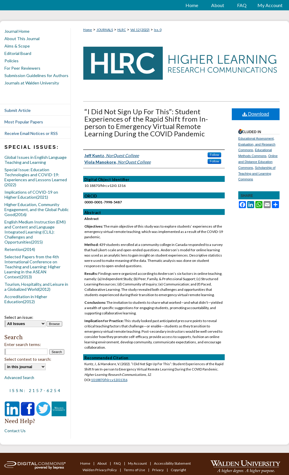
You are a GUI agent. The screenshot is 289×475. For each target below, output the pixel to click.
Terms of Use (135, 470)
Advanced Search (19, 377)
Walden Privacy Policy (100, 470)
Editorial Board (17, 53)
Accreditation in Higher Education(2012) (25, 299)
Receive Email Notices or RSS (31, 133)
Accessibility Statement (172, 463)
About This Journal (22, 38)
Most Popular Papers (23, 121)
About (102, 463)
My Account (137, 463)
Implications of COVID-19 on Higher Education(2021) (31, 195)
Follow (214, 154)
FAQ (117, 463)
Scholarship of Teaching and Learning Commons (256, 173)
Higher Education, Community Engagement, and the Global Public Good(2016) (36, 209)
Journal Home (16, 31)
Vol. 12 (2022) (140, 30)
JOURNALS (104, 30)
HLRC (121, 30)
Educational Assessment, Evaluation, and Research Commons (256, 144)
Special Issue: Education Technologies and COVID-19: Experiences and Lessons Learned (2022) (35, 177)
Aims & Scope (17, 45)
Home (87, 30)
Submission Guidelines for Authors (36, 75)
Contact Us (15, 430)
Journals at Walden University (31, 82)
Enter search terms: (22, 344)
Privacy (158, 470)
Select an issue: (18, 317)
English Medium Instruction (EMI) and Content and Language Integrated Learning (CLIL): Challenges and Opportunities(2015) (35, 231)
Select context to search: (27, 359)
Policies (11, 60)
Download (255, 114)
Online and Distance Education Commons (257, 161)
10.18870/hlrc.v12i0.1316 (109, 380)
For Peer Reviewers (22, 68)
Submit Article (17, 110)
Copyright (178, 470)
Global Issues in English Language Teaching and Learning (35, 160)
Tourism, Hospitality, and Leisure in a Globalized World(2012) (36, 287)
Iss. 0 (157, 30)
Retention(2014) (19, 249)
